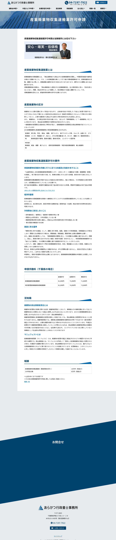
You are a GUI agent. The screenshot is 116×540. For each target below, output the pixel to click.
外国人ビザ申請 (27, 8)
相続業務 (70, 8)
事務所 (102, 8)
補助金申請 (13, 8)
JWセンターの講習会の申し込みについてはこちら (40, 190)
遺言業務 (59, 8)
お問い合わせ (59, 527)
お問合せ (100, 3)
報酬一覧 (92, 8)
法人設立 (80, 8)
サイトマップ (58, 535)
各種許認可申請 (44, 8)
